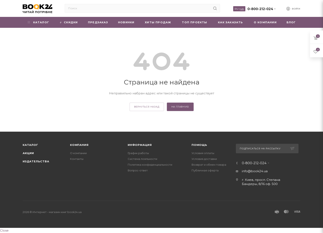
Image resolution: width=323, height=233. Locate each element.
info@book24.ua (255, 171)
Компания (79, 144)
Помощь (199, 144)
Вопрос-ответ (138, 170)
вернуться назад (146, 106)
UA (242, 8)
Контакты (76, 158)
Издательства (36, 161)
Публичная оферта (205, 170)
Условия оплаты (203, 153)
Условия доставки (204, 158)
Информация (140, 144)
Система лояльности (142, 158)
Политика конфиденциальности (150, 164)
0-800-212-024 (260, 9)
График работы (138, 153)
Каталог (30, 144)
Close (4, 230)
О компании (78, 153)
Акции (28, 153)
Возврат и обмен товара (209, 164)
